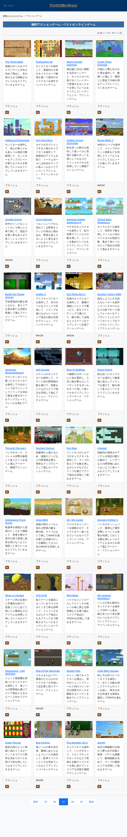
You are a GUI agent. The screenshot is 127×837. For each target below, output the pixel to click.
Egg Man (72, 448)
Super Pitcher (13, 742)
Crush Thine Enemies (104, 63)
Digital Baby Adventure (104, 221)
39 (81, 801)
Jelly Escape (42, 369)
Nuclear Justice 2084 (109, 294)
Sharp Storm (104, 369)
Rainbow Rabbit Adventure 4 (76, 221)
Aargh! (101, 742)
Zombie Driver (13, 219)
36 (54, 801)
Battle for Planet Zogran (14, 296)
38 (72, 801)
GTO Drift (41, 595)
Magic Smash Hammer (74, 63)
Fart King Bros (44, 140)
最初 (35, 801)
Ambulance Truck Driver (15, 521)
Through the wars (15, 448)
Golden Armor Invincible (75, 142)
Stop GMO (42, 520)
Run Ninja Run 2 (76, 294)
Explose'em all (44, 61)
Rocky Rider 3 (105, 140)
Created (102, 448)
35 (45, 801)
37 (63, 801)
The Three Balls (14, 61)
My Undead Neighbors (104, 597)
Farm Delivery (44, 219)
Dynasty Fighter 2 (107, 520)
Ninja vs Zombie (14, 595)
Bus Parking (43, 742)
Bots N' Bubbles (76, 369)
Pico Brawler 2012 (77, 742)
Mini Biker (73, 595)
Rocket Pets (73, 671)
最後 (91, 801)
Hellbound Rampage (17, 140)
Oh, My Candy (75, 520)
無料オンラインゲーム (13, 16)
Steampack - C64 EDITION (15, 672)
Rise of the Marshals (48, 671)
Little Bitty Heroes (108, 671)
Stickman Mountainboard (14, 371)
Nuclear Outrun (45, 448)
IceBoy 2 (41, 294)
